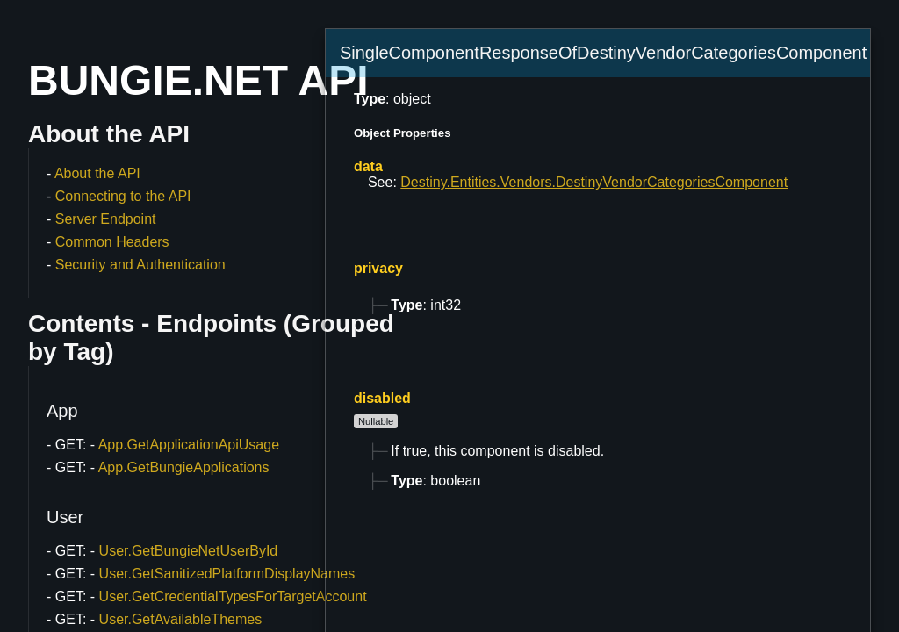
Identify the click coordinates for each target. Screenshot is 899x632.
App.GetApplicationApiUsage (188, 444)
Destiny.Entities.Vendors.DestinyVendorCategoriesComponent (594, 182)
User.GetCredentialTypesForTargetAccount (233, 596)
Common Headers (112, 241)
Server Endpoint (105, 219)
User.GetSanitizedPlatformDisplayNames (227, 573)
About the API (97, 173)
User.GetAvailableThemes (181, 619)
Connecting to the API (123, 196)
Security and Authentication (140, 264)
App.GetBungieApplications (184, 467)
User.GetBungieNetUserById (188, 550)
